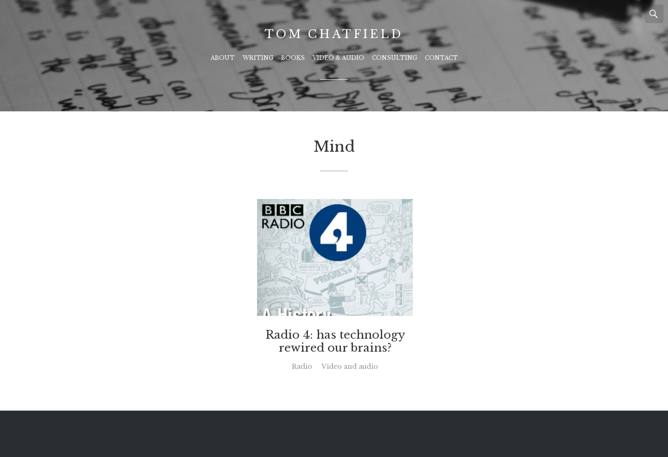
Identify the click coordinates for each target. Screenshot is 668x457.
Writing (258, 57)
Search (654, 14)
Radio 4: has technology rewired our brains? (335, 341)
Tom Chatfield (334, 34)
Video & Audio (338, 57)
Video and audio (349, 366)
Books (293, 57)
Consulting (394, 57)
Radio (302, 366)
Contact (441, 57)
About (223, 57)
